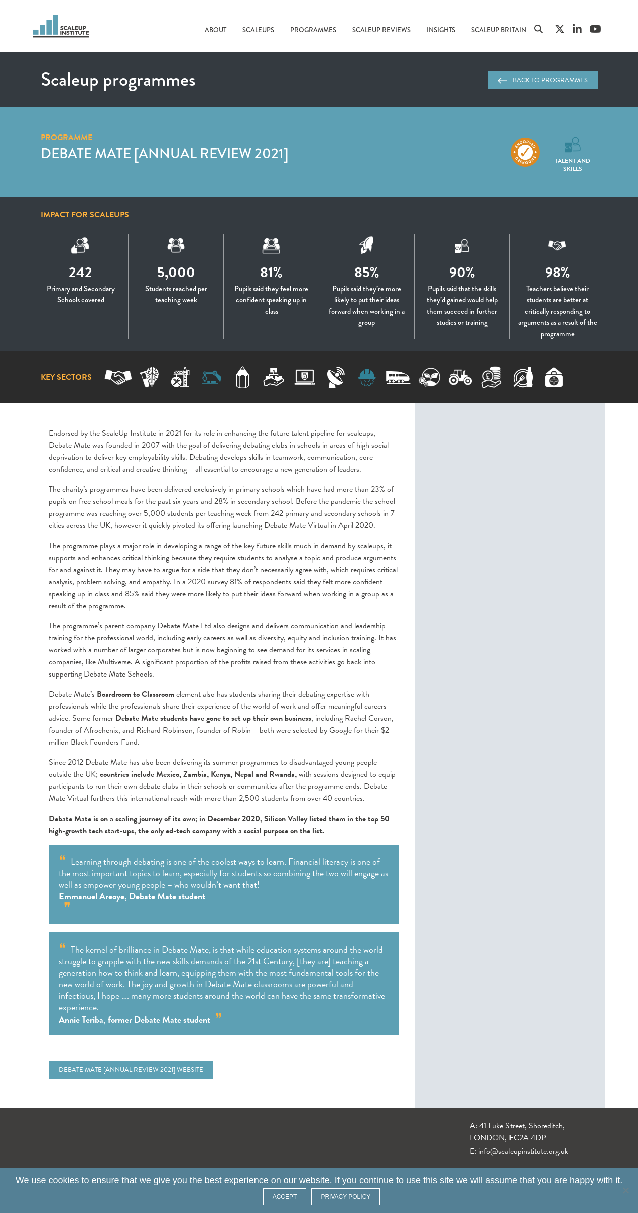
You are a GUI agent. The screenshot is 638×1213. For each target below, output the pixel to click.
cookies (64, 1180)
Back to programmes (543, 80)
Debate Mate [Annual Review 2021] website (131, 1070)
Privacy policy (345, 1196)
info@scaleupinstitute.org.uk (523, 1151)
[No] (625, 1190)
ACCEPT (285, 1196)
